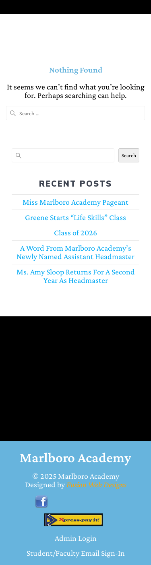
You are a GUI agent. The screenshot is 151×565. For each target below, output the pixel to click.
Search (129, 155)
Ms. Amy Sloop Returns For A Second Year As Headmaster (76, 276)
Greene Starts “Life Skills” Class (75, 217)
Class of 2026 (75, 232)
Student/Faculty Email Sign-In (76, 552)
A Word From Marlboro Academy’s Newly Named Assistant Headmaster (75, 252)
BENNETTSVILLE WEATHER (69, 362)
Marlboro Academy (88, 476)
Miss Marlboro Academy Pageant (75, 201)
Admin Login (76, 538)
